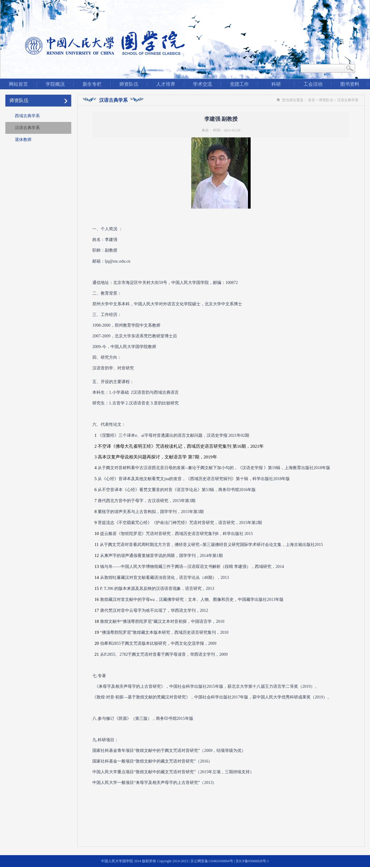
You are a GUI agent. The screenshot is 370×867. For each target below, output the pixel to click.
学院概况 (55, 84)
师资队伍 (128, 84)
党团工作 (239, 84)
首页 (311, 100)
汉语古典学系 (27, 128)
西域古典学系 (27, 116)
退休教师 (23, 139)
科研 (276, 84)
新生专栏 (92, 84)
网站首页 (18, 84)
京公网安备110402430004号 (211, 861)
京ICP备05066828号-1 (252, 861)
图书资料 (349, 84)
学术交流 (202, 84)
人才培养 (165, 84)
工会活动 (312, 84)
